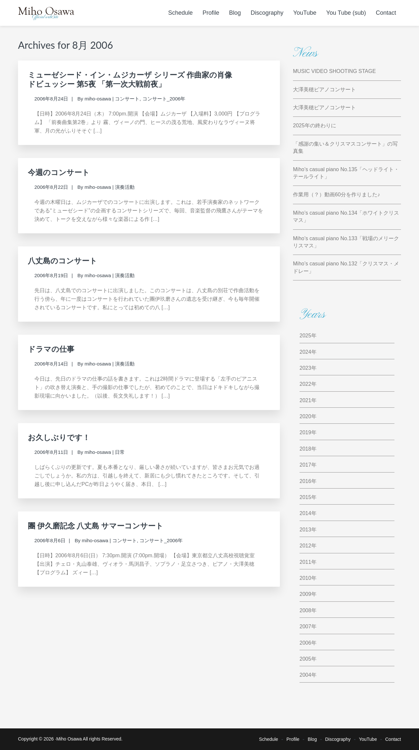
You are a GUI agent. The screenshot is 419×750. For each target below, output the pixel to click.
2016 (305, 481)
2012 (305, 545)
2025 (305, 335)
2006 (305, 643)
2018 (305, 449)
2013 (305, 529)
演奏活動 (125, 187)
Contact (393, 739)
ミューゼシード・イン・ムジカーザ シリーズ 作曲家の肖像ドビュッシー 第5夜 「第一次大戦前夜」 (130, 79)
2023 (305, 368)
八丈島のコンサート (62, 260)
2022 (305, 384)
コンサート (127, 98)
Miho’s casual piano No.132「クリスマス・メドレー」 (346, 267)
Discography (338, 739)
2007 (305, 626)
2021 (305, 400)
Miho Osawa (69, 738)
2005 (305, 659)
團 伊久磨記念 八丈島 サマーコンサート (95, 525)
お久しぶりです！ (59, 437)
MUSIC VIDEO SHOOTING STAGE (334, 71)
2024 (305, 352)
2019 (305, 432)
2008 (305, 610)
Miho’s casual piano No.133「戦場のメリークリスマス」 (346, 242)
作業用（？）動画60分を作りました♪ (336, 194)
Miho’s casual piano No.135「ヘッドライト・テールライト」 (346, 173)
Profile (293, 739)
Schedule (268, 739)
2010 (305, 578)
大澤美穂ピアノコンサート (324, 89)
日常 (120, 452)
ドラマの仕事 (51, 348)
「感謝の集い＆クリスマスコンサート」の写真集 (345, 147)
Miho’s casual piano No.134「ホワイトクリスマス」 (346, 216)
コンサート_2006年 (164, 98)
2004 (305, 675)
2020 (305, 416)
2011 (305, 562)
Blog (312, 739)
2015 (305, 497)
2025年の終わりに (314, 125)
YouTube (368, 739)
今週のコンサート (59, 172)
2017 (305, 465)
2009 (305, 594)
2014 (305, 513)
